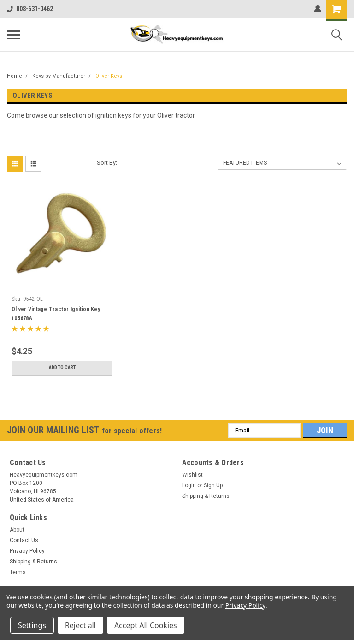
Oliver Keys (108, 76)
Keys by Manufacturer (58, 76)
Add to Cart (62, 367)
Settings (32, 625)
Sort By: (107, 162)
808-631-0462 (30, 8)
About (17, 529)
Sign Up (213, 485)
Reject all (80, 625)
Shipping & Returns (206, 496)
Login (189, 485)
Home (14, 76)
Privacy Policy (27, 551)
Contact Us (24, 540)
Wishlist (192, 475)
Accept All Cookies (145, 625)
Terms (18, 572)
